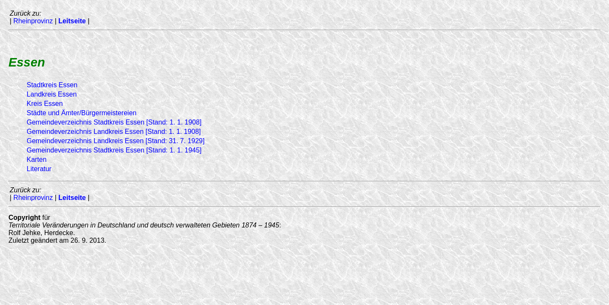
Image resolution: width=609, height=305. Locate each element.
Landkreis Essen (52, 94)
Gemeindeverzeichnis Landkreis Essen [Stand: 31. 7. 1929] (116, 140)
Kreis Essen (45, 103)
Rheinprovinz (33, 21)
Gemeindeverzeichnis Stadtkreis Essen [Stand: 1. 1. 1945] (114, 150)
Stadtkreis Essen (52, 85)
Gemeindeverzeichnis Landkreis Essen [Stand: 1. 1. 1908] (114, 131)
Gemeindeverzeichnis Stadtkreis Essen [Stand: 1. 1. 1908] (114, 122)
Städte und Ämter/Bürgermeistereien (82, 112)
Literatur (39, 168)
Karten (37, 159)
